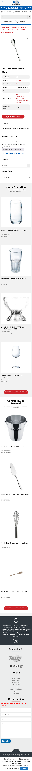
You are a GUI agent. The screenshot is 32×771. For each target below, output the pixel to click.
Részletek (16, 769)
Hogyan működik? (16, 689)
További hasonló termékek (16, 392)
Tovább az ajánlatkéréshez (12, 150)
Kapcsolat (16, 694)
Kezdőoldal (5, 28)
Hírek (16, 687)
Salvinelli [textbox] (15, 177)
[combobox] (16, 177)
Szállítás (16, 691)
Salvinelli (15, 30)
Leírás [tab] (6, 123)
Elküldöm (5, 741)
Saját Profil (16, 678)
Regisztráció (21, 22)
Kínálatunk (16, 680)
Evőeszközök (6, 30)
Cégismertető (16, 683)
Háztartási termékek (22, 100)
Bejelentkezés (8, 22)
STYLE (18, 84)
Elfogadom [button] (24, 769)
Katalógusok (16, 685)
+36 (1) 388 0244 (7, 12)
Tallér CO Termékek (17, 28)
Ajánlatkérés (13, 117)
